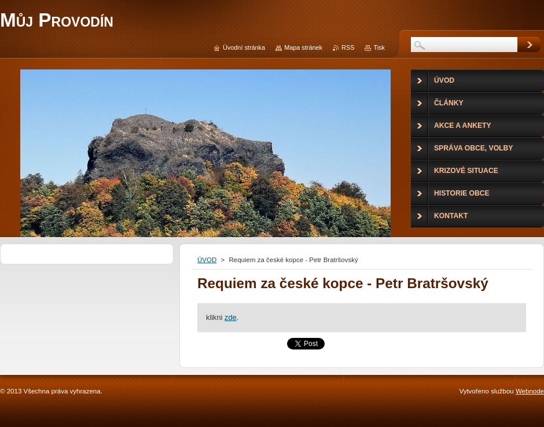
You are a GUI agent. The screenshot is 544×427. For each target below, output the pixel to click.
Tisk (379, 47)
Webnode (530, 391)
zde (231, 317)
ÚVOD (206, 259)
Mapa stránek (303, 47)
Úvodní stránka (244, 47)
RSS (347, 47)
